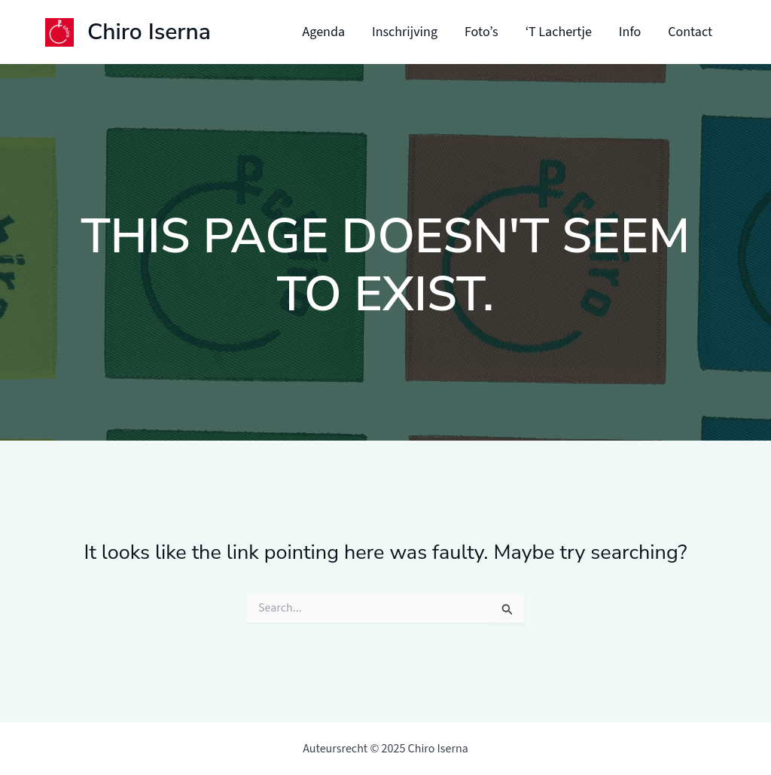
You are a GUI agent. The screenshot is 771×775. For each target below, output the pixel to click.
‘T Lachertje (559, 32)
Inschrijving (404, 32)
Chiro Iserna (149, 32)
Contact (690, 32)
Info (630, 32)
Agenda (324, 32)
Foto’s (481, 32)
